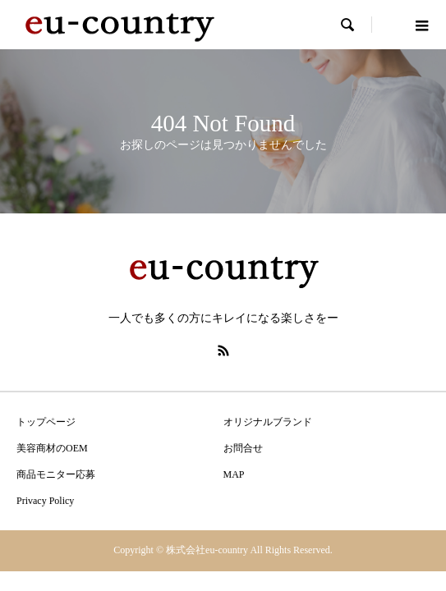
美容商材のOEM (52, 448)
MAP (234, 474)
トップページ (46, 422)
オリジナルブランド (267, 422)
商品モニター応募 (55, 474)
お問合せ (243, 448)
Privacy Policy (45, 500)
